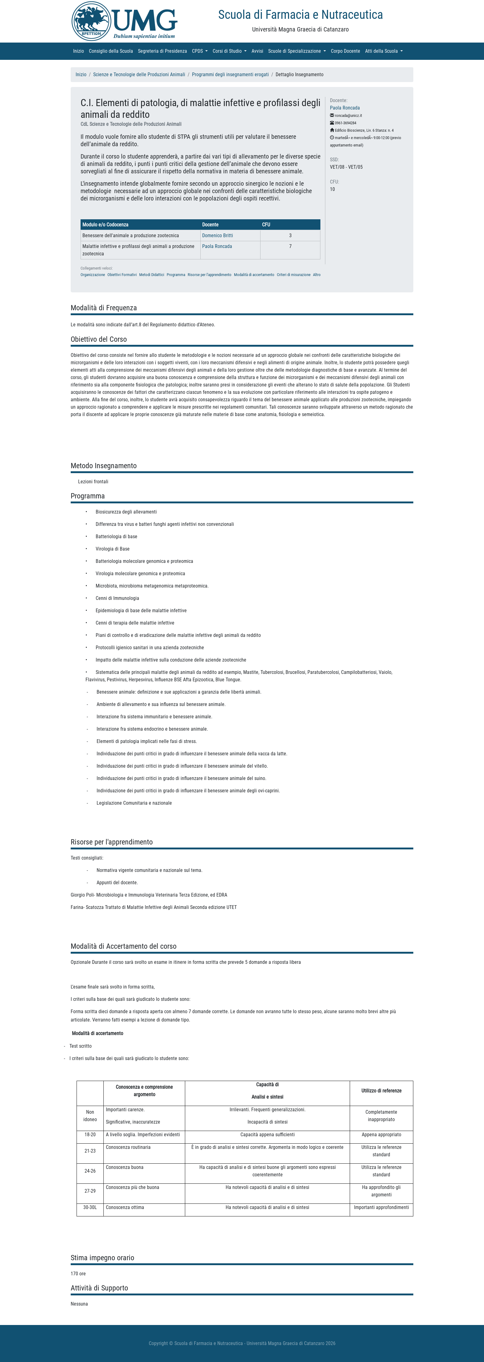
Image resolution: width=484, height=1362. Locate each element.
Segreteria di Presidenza (164, 50)
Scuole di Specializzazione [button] (298, 50)
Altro (317, 274)
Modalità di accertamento (254, 274)
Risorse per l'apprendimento (210, 274)
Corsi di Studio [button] (231, 50)
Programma (176, 274)
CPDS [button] (201, 50)
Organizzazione (93, 274)
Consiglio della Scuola (112, 50)
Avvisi (259, 50)
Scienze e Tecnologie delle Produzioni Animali (139, 74)
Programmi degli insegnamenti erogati (230, 74)
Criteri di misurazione (294, 274)
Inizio (79, 50)
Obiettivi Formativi (122, 274)
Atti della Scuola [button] (385, 50)
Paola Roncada (217, 246)
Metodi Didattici (151, 274)
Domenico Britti (217, 235)
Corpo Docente (347, 50)
